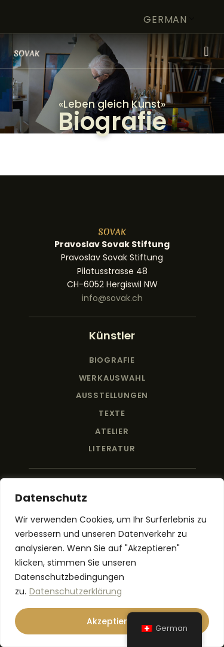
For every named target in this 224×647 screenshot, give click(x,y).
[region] (112, 562)
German (165, 19)
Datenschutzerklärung (75, 591)
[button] (206, 51)
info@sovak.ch (112, 298)
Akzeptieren (112, 621)
